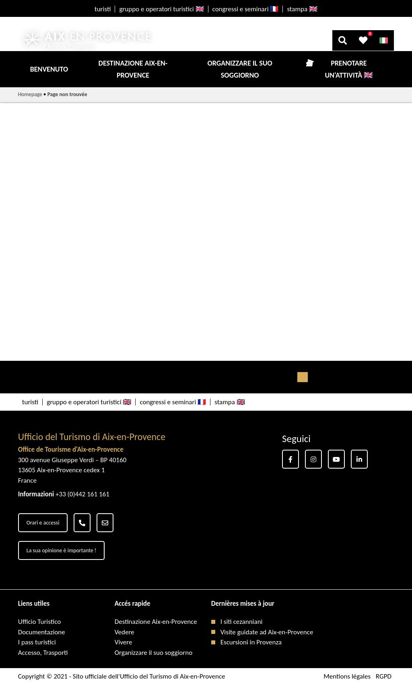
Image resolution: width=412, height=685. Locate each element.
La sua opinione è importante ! (62, 550)
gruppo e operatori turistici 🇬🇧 (161, 9)
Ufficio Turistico (39, 621)
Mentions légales (347, 676)
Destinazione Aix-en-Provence (133, 69)
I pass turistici (37, 642)
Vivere (123, 642)
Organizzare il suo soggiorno (240, 69)
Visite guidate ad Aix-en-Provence (266, 632)
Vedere (124, 632)
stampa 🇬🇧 (302, 9)
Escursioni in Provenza (251, 642)
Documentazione (41, 632)
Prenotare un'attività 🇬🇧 (349, 69)
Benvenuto (49, 69)
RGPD (383, 676)
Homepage (30, 94)
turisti (103, 9)
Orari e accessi (43, 522)
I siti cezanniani (241, 621)
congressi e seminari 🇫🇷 (245, 9)
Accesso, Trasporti (43, 652)
